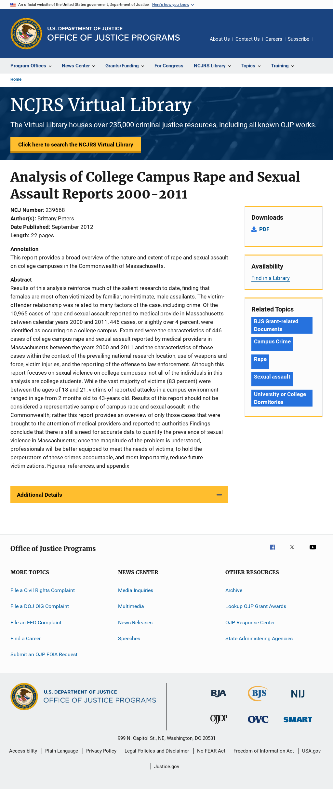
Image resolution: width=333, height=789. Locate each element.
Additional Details (39, 494)
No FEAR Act (211, 751)
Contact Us (247, 39)
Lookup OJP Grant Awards (255, 606)
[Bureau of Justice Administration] (218, 698)
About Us (220, 39)
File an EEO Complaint (35, 622)
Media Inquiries (135, 590)
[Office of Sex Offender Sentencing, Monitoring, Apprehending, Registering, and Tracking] (298, 723)
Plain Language (61, 751)
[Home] (113, 34)
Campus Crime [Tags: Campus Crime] (272, 341)
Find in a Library (270, 278)
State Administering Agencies (259, 638)
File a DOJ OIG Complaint (39, 606)
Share (322, 43)
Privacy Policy (101, 751)
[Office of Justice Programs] (26, 33)
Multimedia (131, 606)
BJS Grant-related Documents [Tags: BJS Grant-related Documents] (276, 325)
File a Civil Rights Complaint (42, 590)
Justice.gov (166, 766)
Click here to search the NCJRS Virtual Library (75, 144)
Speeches (129, 638)
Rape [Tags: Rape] (260, 359)
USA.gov (311, 751)
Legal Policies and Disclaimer (157, 751)
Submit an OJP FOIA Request (43, 654)
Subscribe (298, 39)
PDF (264, 229)
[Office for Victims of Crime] (258, 724)
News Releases (135, 622)
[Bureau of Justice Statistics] (258, 702)
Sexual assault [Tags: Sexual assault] (272, 376)
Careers (273, 39)
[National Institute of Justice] (297, 699)
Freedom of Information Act (263, 751)
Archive (233, 590)
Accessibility (23, 751)
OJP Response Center (250, 622)
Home (15, 79)
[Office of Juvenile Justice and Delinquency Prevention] (218, 724)
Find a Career (25, 638)
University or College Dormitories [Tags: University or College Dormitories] (280, 398)
